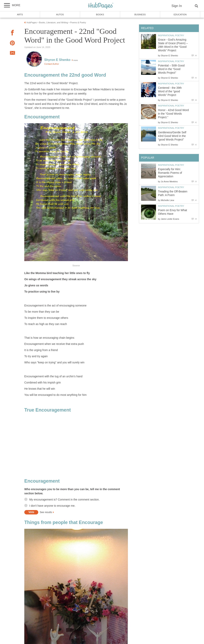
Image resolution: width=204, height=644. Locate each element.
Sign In (177, 6)
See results (46, 512)
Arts (20, 14)
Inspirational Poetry (171, 35)
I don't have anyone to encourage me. (52, 505)
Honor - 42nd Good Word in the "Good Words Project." (173, 114)
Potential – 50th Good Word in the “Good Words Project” (171, 69)
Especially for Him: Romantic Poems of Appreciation (170, 173)
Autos (60, 14)
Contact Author (51, 64)
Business (140, 14)
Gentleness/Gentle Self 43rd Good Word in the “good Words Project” (172, 136)
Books (100, 14)
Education (180, 14)
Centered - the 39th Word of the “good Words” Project (170, 91)
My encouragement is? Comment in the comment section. (64, 499)
